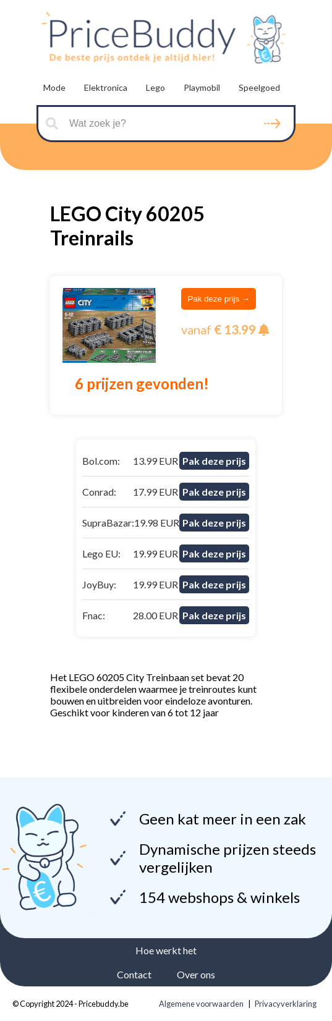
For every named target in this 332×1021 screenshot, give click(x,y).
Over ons (196, 974)
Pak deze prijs (214, 461)
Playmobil (202, 87)
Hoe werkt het (166, 950)
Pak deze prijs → (218, 298)
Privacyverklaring (286, 1004)
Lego (155, 87)
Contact (134, 974)
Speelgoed (259, 87)
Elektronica (105, 87)
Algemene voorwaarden (201, 1004)
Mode (54, 87)
